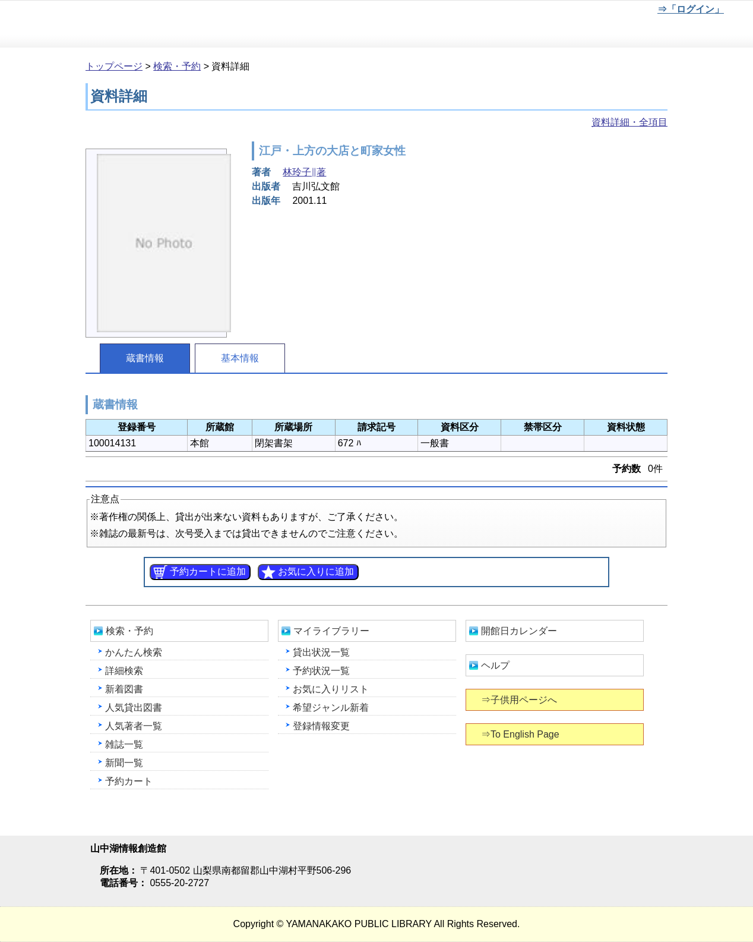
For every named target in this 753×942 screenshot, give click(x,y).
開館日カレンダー (519, 631)
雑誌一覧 (124, 744)
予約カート (129, 781)
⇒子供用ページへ (520, 700)
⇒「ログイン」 (690, 9)
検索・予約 (177, 66)
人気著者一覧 (133, 726)
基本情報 (240, 358)
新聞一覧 (124, 763)
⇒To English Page (521, 734)
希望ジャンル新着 (331, 707)
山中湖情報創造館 (142, 24)
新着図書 (124, 689)
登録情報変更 (321, 726)
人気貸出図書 (133, 707)
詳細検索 (124, 671)
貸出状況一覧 (321, 652)
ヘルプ (495, 665)
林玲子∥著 (304, 172)
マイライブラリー (331, 631)
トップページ (114, 66)
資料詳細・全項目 (629, 122)
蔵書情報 (145, 358)
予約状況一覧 (321, 671)
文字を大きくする (611, 11)
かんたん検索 (133, 652)
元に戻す (572, 11)
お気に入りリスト (331, 689)
